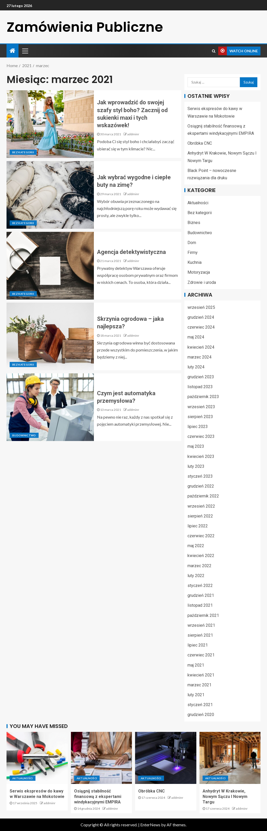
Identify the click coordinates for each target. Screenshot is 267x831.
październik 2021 (203, 615)
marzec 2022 (199, 565)
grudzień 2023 (200, 376)
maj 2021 (195, 665)
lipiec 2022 (197, 525)
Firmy (192, 252)
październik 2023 (203, 396)
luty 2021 (195, 694)
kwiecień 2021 (200, 675)
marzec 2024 (199, 357)
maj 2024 (195, 337)
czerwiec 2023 (201, 436)
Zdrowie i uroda (201, 282)
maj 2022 (195, 545)
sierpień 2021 (200, 635)
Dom (191, 242)
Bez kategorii (23, 152)
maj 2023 (195, 446)
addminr (133, 134)
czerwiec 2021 (201, 655)
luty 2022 (195, 575)
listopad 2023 (200, 386)
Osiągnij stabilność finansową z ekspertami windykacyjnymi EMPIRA (97, 797)
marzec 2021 (199, 684)
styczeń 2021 (200, 704)
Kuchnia (194, 262)
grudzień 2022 (200, 486)
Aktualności (197, 202)
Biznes (193, 222)
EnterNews (150, 824)
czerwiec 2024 (201, 327)
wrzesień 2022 (201, 506)
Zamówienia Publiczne (85, 26)
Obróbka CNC (199, 143)
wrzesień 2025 (201, 307)
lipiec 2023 (197, 426)
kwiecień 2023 (200, 456)
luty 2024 (195, 367)
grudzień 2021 (200, 595)
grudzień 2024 (200, 317)
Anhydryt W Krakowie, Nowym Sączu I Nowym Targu (225, 797)
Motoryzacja (198, 272)
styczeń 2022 (200, 585)
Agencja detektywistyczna (131, 252)
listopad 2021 (200, 605)
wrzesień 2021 (201, 625)
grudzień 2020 (200, 714)
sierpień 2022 (200, 516)
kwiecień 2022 (200, 555)
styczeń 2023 (200, 476)
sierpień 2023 (200, 416)
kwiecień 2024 (200, 347)
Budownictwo (24, 435)
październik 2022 (203, 496)
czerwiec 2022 (201, 535)
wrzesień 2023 (201, 406)
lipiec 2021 (197, 645)
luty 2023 (195, 466)
